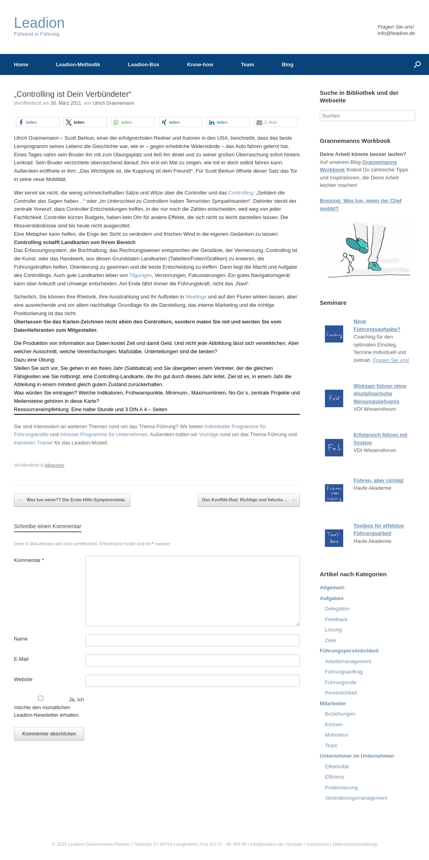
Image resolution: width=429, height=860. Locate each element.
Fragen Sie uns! (391, 360)
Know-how (200, 64)
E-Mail (21, 659)
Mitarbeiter (333, 703)
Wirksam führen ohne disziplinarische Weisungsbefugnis (380, 393)
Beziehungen (340, 714)
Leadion (76, 844)
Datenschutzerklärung (354, 844)
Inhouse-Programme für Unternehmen (103, 434)
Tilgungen (140, 275)
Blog (288, 64)
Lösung (333, 630)
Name (21, 639)
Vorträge (208, 434)
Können (334, 724)
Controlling (240, 193)
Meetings (197, 297)
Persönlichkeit (341, 693)
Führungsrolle (341, 682)
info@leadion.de (396, 33)
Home (21, 64)
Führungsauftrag (344, 672)
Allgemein (54, 465)
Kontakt (294, 844)
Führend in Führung (39, 26)
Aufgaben (332, 598)
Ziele (330, 640)
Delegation (337, 609)
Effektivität (337, 767)
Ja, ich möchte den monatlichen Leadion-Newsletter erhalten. (49, 707)
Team (247, 64)
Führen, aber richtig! (379, 480)
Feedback (336, 619)
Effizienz (334, 777)
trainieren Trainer (33, 443)
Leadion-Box (143, 64)
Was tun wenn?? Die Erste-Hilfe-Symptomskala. (72, 500)
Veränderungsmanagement (356, 798)
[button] (38, 122)
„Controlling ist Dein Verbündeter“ (72, 94)
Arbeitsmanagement (348, 661)
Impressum (318, 844)
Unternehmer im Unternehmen (357, 756)
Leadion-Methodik (78, 64)
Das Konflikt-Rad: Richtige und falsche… (249, 500)
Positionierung (341, 788)
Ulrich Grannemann (113, 103)
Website (23, 679)
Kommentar (29, 560)
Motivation (336, 735)
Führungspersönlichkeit (349, 651)
